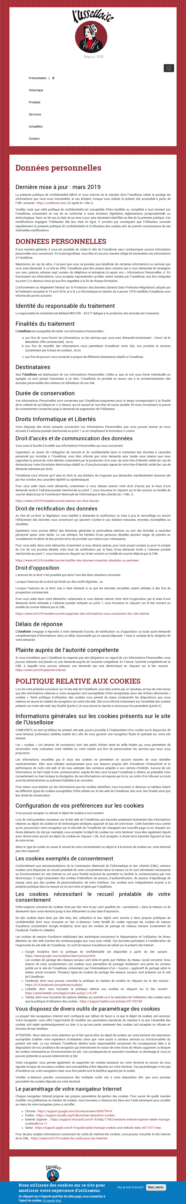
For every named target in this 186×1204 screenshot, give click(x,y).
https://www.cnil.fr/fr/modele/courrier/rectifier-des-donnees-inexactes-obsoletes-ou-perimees (77, 560)
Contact (34, 138)
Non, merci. (156, 1189)
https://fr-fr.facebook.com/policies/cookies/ (54, 985)
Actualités (36, 126)
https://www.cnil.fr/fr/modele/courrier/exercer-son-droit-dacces (57, 501)
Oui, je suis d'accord (130, 1189)
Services (35, 114)
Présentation (37, 78)
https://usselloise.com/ (52, 203)
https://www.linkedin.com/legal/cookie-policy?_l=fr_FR (61, 993)
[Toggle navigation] (169, 68)
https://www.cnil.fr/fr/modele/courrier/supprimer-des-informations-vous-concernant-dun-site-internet (82, 613)
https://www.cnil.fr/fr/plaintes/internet (41, 670)
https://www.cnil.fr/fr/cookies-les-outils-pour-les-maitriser (69, 1138)
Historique (36, 90)
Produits (34, 102)
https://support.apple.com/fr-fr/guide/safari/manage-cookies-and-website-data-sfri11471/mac (98, 1127)
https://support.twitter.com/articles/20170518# (111, 1001)
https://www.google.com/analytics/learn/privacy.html (60, 956)
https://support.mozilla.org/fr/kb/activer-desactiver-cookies (75, 1115)
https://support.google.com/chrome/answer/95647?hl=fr (75, 1111)
